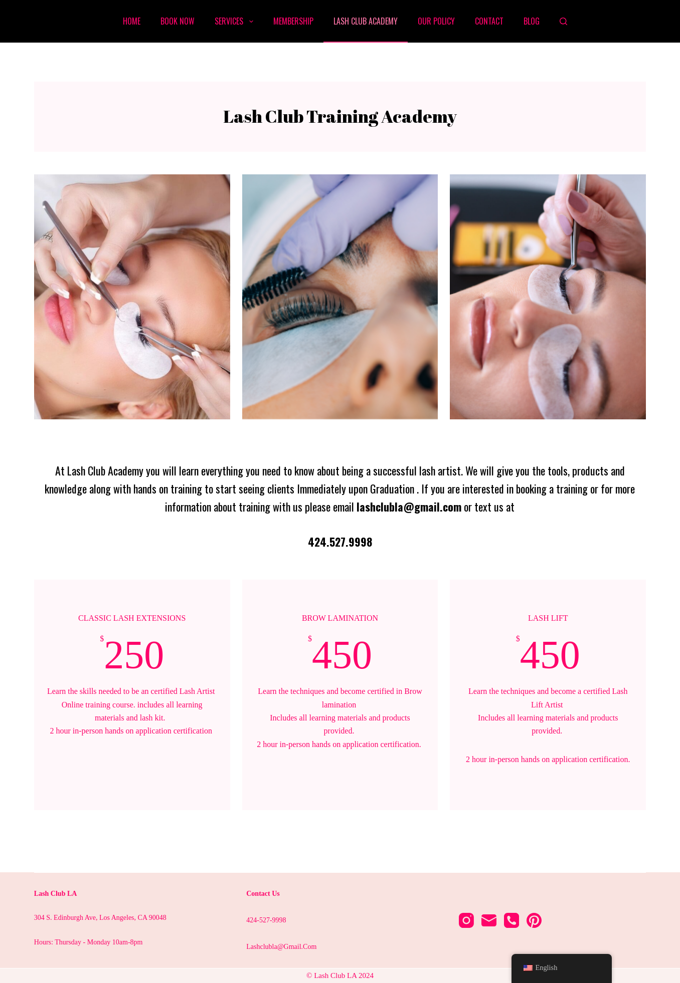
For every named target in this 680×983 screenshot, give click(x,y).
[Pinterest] (534, 920)
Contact (489, 21)
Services (236, 21)
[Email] (488, 920)
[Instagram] (466, 920)
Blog (532, 21)
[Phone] (511, 920)
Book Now (177, 21)
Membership (293, 21)
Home (131, 21)
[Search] (563, 21)
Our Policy (436, 21)
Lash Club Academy (365, 21)
